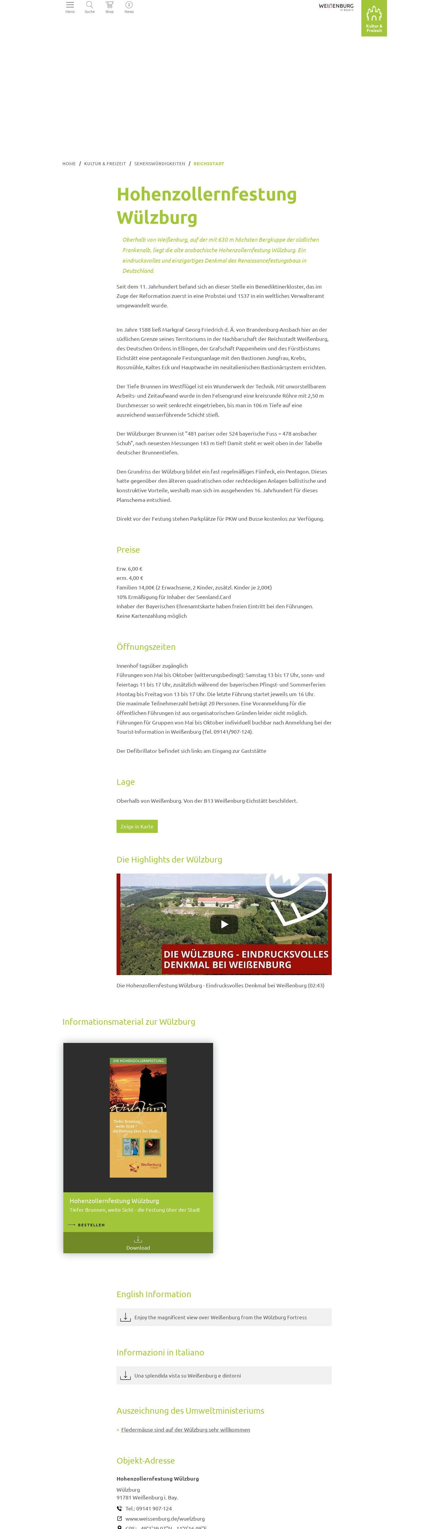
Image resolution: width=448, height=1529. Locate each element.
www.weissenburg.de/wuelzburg (165, 1483)
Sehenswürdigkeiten (159, 163)
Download (111, 1205)
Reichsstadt (209, 163)
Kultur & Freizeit (105, 163)
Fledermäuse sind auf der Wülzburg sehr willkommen (185, 1394)
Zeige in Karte (137, 826)
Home (69, 163)
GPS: (131, 1493)
